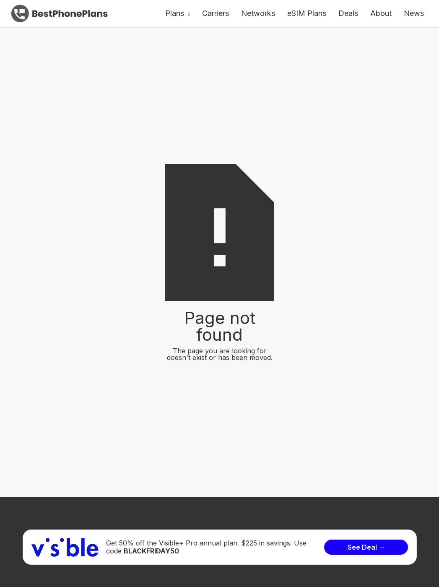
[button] (177, 14)
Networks (258, 13)
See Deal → (366, 547)
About (381, 13)
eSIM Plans (306, 13)
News (414, 13)
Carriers (215, 13)
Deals (348, 13)
